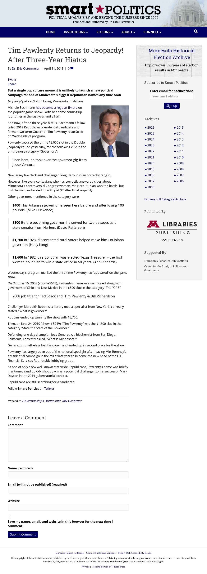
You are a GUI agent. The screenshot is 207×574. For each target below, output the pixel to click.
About (127, 32)
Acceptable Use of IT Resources (108, 566)
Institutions (74, 32)
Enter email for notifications (171, 94)
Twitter (49, 388)
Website (14, 501)
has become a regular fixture (56, 107)
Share (12, 84)
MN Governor (72, 401)
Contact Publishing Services (101, 552)
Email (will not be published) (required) (37, 484)
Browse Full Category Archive (165, 199)
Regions (103, 32)
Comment (15, 425)
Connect (151, 32)
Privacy (85, 566)
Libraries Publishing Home (70, 552)
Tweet (12, 80)
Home (50, 32)
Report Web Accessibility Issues (134, 552)
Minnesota (53, 401)
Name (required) (20, 468)
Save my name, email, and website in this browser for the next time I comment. (60, 523)
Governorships (33, 401)
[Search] (195, 31)
